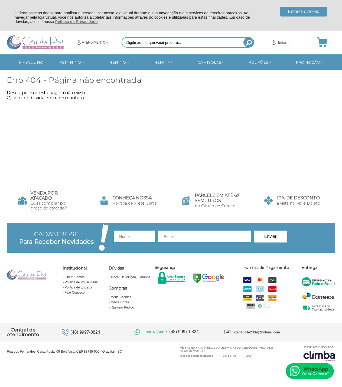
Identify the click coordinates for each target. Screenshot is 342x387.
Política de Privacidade (76, 21)
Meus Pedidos (120, 297)
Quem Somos (74, 277)
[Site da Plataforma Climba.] (319, 354)
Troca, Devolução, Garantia (130, 277)
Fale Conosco (75, 292)
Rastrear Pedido (122, 307)
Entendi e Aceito (304, 11)
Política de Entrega (78, 287)
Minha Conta (119, 302)
